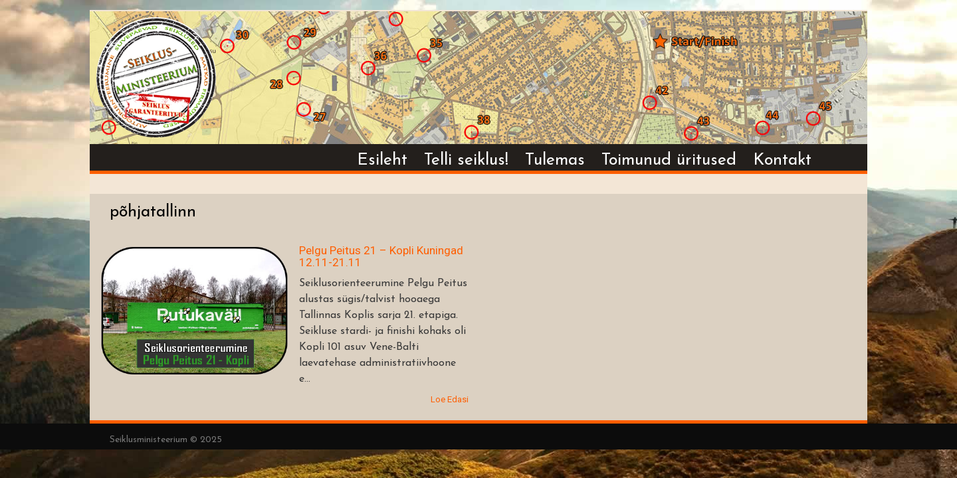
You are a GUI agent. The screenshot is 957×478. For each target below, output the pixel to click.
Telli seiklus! (466, 160)
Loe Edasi (450, 399)
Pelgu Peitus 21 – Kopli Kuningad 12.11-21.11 (381, 257)
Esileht (382, 160)
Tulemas (555, 160)
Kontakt (782, 160)
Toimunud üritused (668, 160)
